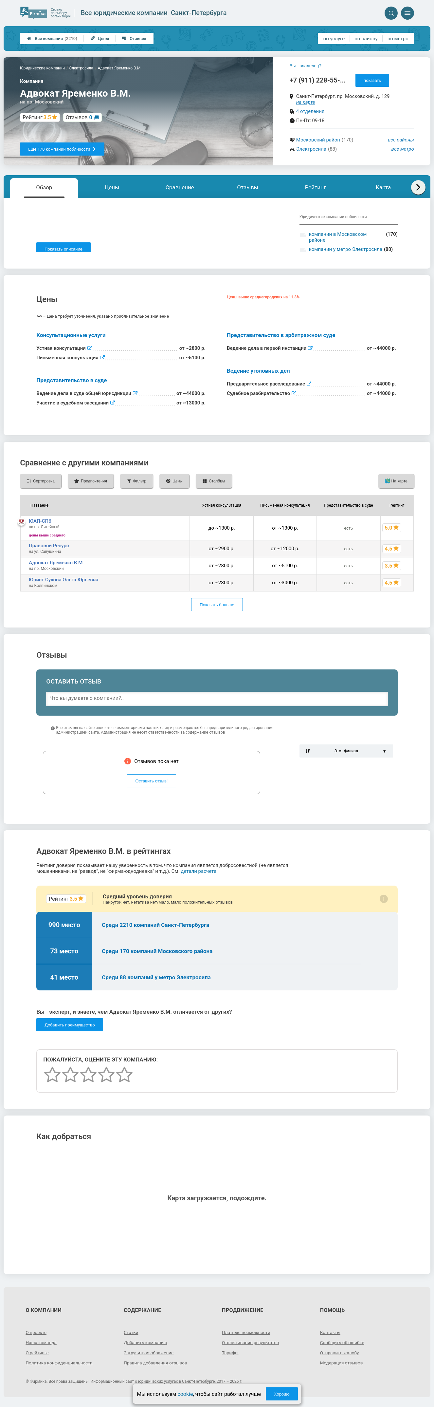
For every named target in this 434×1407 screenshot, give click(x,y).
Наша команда (42, 1345)
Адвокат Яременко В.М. (56, 566)
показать (372, 80)
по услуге (334, 39)
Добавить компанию (146, 1345)
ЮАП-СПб (40, 524)
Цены (99, 38)
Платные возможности (247, 1335)
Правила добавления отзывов (156, 1366)
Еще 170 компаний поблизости (62, 149)
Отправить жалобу (340, 1356)
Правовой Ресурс (49, 549)
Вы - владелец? (305, 65)
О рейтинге (37, 1356)
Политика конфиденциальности (60, 1366)
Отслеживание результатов (251, 1345)
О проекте (36, 1335)
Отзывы (134, 38)
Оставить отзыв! (152, 784)
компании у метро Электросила (345, 249)
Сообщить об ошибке (343, 1345)
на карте (305, 102)
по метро (398, 39)
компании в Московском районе (338, 237)
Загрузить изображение (149, 1356)
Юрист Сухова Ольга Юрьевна (63, 583)
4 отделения (310, 111)
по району (365, 39)
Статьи (131, 1335)
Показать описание (63, 249)
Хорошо (282, 1394)
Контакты (330, 1335)
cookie (185, 1394)
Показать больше (217, 608)
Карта (383, 187)
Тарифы (230, 1356)
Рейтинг (315, 187)
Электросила (311, 149)
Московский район (318, 140)
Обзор (44, 187)
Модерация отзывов (342, 1366)
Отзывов (79, 117)
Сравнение (180, 187)
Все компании (52, 38)
